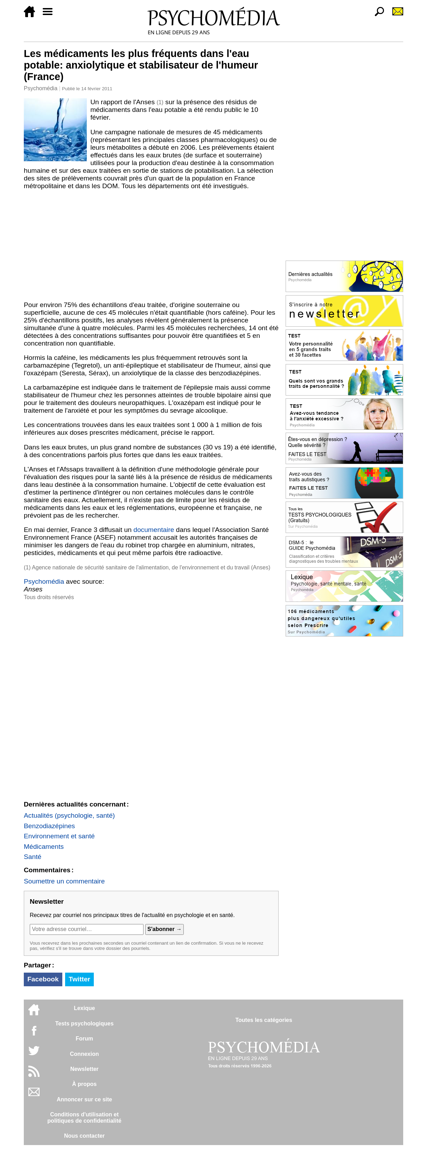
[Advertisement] (151, 245)
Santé (32, 856)
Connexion (84, 1054)
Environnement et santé (59, 836)
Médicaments (44, 846)
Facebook (43, 979)
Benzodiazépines (49, 826)
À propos (84, 1084)
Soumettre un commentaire (64, 881)
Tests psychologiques (84, 1023)
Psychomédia (40, 88)
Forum (84, 1039)
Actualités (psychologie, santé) (69, 815)
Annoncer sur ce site (84, 1099)
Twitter (79, 979)
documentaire (153, 529)
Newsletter (84, 1069)
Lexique (84, 1008)
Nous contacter (84, 1136)
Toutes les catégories (263, 1020)
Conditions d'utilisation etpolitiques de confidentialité (84, 1117)
